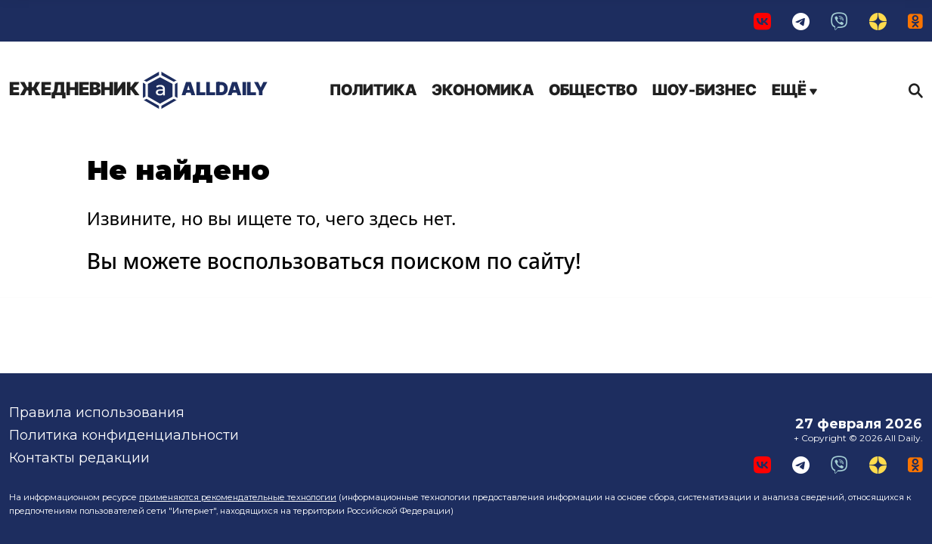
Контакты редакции (79, 458)
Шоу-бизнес (704, 90)
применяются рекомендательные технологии (237, 497)
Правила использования (96, 412)
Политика (373, 90)
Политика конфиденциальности (124, 435)
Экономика (483, 90)
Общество (593, 90)
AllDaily (138, 90)
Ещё (794, 90)
